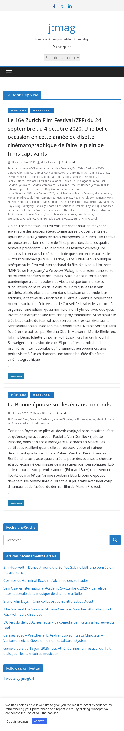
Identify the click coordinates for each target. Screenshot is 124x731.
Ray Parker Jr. (106, 202)
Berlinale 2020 (95, 168)
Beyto (30, 172)
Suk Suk (40, 210)
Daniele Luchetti (99, 172)
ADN (32, 168)
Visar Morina (85, 214)
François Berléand (41, 419)
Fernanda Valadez (50, 181)
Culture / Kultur (42, 110)
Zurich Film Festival (85, 218)
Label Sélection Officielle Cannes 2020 (31, 193)
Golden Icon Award (43, 185)
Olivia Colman (49, 202)
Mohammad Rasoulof (21, 198)
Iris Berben (83, 185)
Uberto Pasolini (34, 214)
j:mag (62, 27)
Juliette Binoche (34, 189)
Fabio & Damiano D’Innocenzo (80, 177)
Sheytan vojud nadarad (99, 206)
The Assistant (54, 210)
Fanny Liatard (16, 181)
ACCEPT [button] (39, 721)
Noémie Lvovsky (18, 423)
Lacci (59, 193)
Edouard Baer (19, 419)
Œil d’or (34, 202)
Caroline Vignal (79, 172)
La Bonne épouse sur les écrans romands (59, 404)
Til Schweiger (16, 214)
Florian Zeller (71, 181)
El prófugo (31, 177)
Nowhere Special (18, 202)
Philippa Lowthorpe (84, 202)
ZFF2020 (67, 218)
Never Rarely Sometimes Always (93, 198)
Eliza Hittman (47, 177)
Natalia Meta (64, 198)
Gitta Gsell (99, 181)
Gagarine (86, 181)
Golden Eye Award (19, 185)
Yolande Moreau (39, 423)
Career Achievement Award (52, 172)
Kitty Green (52, 189)
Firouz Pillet (40, 413)
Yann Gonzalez (46, 218)
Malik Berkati (48, 162)
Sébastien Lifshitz (73, 206)
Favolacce (32, 181)
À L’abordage (19, 168)
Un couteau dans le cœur (60, 214)
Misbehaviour (103, 193)
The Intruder (71, 210)
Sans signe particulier (48, 206)
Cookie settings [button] (17, 721)
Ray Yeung (14, 206)
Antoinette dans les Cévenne (53, 168)
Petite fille (65, 202)
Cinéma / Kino (18, 110)
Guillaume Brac (66, 185)
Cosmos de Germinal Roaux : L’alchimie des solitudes (46, 580)
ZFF (58, 218)
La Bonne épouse (71, 189)
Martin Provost (84, 193)
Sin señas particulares (21, 210)
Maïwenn (68, 193)
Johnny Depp (16, 189)
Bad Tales (78, 168)
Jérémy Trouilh (100, 185)
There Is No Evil (101, 210)
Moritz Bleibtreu (45, 198)
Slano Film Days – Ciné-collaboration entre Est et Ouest (48, 601)
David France (16, 177)
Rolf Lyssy (28, 206)
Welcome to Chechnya (21, 218)
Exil (58, 177)
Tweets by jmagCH (18, 678)
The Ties (85, 210)
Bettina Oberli (16, 172)
